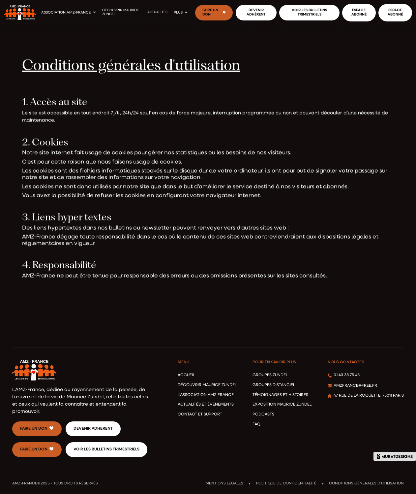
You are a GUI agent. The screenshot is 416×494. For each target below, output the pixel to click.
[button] (69, 12)
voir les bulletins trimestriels (106, 449)
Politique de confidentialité (286, 483)
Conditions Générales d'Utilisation (366, 483)
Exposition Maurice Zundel (282, 405)
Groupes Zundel (270, 375)
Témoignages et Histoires (280, 395)
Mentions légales (224, 483)
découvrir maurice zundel (120, 12)
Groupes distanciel (274, 385)
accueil (186, 375)
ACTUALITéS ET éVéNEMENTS (206, 405)
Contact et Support (200, 414)
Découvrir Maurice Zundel (207, 385)
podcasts (263, 414)
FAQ (256, 424)
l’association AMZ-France (206, 395)
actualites (157, 12)
